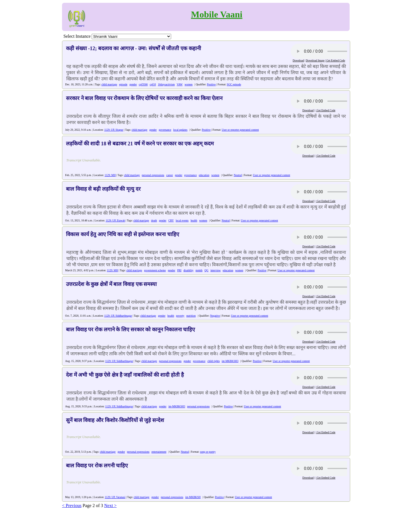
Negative (215, 315)
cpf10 (153, 84)
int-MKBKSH (192, 497)
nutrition (191, 315)
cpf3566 (143, 84)
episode (123, 84)
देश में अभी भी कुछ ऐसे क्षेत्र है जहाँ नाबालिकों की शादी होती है (125, 375)
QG (206, 270)
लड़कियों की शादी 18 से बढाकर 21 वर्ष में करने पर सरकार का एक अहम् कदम (140, 143)
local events (182, 220)
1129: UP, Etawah (115, 220)
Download (298, 60)
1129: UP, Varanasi (115, 497)
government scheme (155, 270)
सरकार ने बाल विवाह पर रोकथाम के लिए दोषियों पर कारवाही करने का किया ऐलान (144, 98)
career (169, 175)
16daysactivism (166, 84)
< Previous (71, 505)
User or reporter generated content (240, 129)
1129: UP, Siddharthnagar (118, 315)
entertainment (158, 451)
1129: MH (110, 175)
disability (189, 270)
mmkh (199, 270)
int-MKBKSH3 (230, 361)
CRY (171, 220)
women (189, 84)
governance (165, 129)
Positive (211, 84)
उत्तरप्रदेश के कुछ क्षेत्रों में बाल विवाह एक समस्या (111, 284)
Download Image (315, 60)
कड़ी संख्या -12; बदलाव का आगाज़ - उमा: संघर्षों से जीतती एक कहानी (133, 48)
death (154, 220)
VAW (180, 84)
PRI (179, 270)
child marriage (109, 84)
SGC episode (234, 84)
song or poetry (207, 451)
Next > (110, 505)
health (194, 220)
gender (133, 84)
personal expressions (153, 175)
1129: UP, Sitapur (113, 129)
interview (215, 270)
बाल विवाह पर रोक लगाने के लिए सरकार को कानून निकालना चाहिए (130, 329)
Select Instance (77, 36)
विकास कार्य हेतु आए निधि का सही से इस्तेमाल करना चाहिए (122, 234)
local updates (180, 129)
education (204, 175)
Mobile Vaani (216, 14)
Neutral (238, 175)
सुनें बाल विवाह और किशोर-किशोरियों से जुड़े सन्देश (115, 420)
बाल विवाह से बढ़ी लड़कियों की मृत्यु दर (103, 189)
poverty (180, 315)
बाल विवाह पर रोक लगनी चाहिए (97, 465)
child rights (214, 361)
